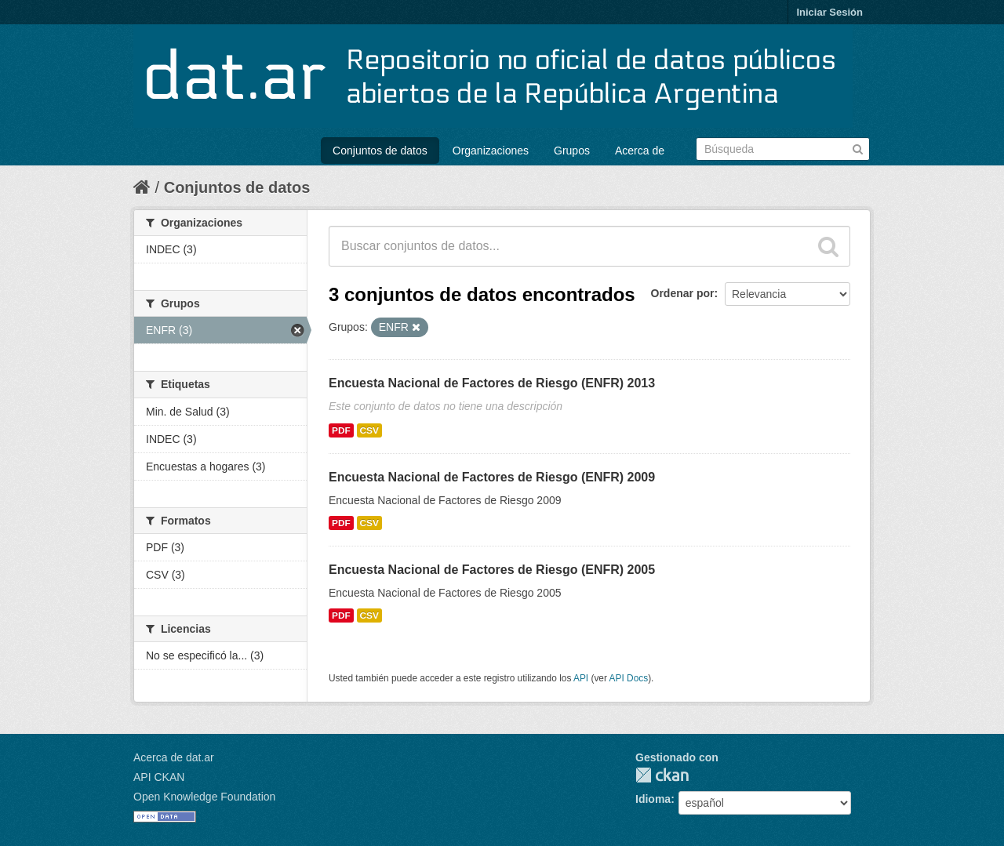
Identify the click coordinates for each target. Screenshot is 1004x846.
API (580, 678)
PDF (341, 430)
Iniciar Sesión (829, 12)
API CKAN (158, 777)
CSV (369, 430)
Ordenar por (683, 293)
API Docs (629, 678)
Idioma (653, 799)
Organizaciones (491, 150)
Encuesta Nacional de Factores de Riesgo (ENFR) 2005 (492, 569)
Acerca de (639, 150)
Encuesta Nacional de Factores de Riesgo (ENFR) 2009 (492, 477)
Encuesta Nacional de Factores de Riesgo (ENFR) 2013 (492, 383)
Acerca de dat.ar (173, 757)
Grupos (572, 150)
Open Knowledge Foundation (204, 796)
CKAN (662, 775)
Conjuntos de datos (380, 150)
